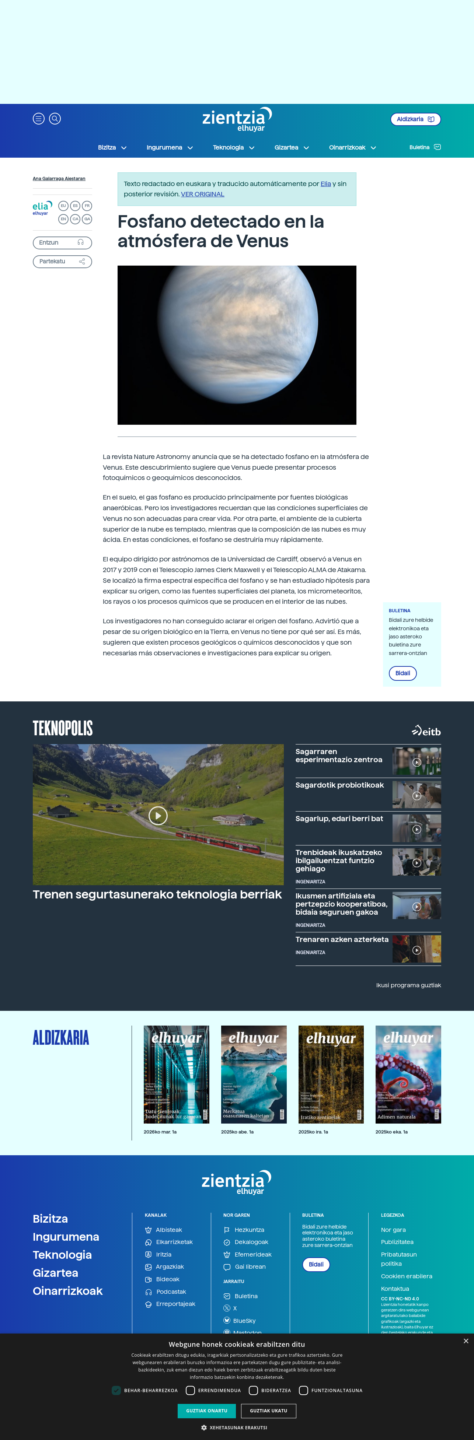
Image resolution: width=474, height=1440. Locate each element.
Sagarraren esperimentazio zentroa (339, 755)
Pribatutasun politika (399, 1259)
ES (75, 205)
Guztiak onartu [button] (206, 1411)
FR (87, 205)
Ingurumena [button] (170, 147)
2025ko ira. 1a (313, 1132)
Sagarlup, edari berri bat (339, 818)
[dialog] (237, 1387)
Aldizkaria (416, 119)
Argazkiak (164, 1267)
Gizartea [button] (292, 147)
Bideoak (162, 1279)
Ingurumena (66, 1236)
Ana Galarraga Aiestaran (59, 178)
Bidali (402, 673)
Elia (326, 184)
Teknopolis (63, 727)
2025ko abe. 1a (237, 1132)
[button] (39, 118)
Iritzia (158, 1255)
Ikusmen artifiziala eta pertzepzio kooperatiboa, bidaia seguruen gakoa (342, 904)
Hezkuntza (243, 1230)
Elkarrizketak (169, 1242)
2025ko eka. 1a (392, 1132)
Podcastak (165, 1292)
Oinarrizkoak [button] (353, 147)
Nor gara (393, 1229)
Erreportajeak (170, 1304)
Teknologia (62, 1254)
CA (75, 219)
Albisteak (163, 1230)
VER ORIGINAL (202, 194)
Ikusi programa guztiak (408, 985)
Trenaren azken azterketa (342, 939)
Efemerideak (247, 1255)
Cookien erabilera (406, 1276)
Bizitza (50, 1218)
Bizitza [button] (113, 147)
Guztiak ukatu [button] (268, 1411)
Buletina (425, 147)
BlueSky (239, 1320)
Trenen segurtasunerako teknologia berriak (157, 894)
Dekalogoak (245, 1242)
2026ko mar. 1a (160, 1132)
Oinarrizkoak (68, 1290)
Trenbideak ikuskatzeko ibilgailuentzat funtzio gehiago (339, 860)
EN (63, 219)
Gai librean (244, 1267)
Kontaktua (395, 1288)
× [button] (465, 1341)
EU (63, 205)
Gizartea (56, 1272)
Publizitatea (397, 1241)
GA (87, 219)
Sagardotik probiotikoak (340, 785)
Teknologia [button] (234, 147)
